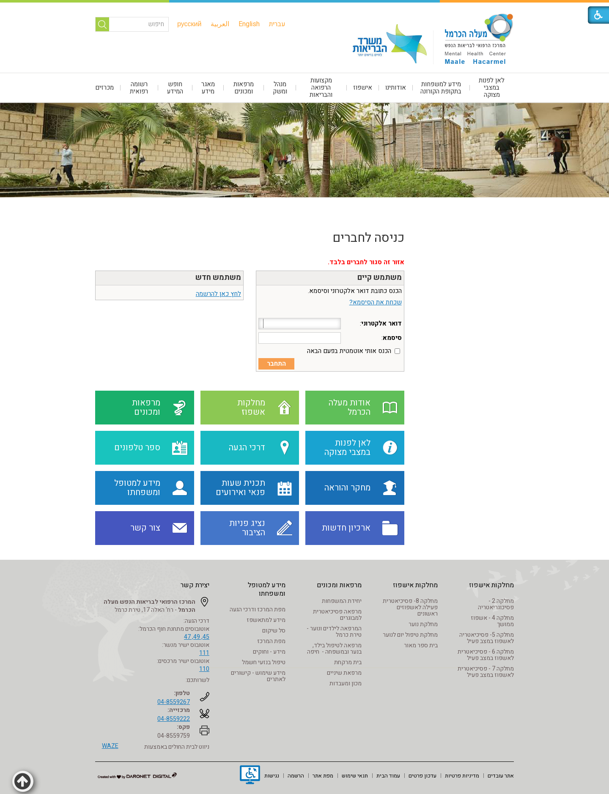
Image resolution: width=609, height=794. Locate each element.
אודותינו (395, 87)
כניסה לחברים (368, 238)
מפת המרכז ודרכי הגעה (257, 609)
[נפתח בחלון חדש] (250, 775)
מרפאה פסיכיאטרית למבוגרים (337, 614)
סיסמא (392, 337)
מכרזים (104, 87)
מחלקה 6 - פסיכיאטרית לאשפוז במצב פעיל (486, 655)
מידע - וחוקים (269, 651)
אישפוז (362, 87)
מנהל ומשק (280, 87)
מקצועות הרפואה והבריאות (321, 87)
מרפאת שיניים (344, 672)
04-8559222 (173, 719)
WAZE (110, 746)
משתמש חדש (218, 277)
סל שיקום (273, 630)
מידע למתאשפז (266, 620)
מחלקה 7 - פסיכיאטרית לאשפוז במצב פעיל (486, 671)
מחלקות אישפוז (491, 585)
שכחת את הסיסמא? (375, 302)
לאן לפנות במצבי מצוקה (492, 87)
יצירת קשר (195, 585)
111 (204, 653)
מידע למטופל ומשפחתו (266, 589)
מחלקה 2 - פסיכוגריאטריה (496, 604)
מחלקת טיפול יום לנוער (410, 634)
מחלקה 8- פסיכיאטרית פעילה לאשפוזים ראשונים (410, 607)
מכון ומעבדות (345, 683)
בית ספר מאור (421, 645)
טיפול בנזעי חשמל (263, 662)
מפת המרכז (271, 641)
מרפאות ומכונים (243, 87)
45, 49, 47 (196, 636)
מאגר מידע (208, 87)
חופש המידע (175, 87)
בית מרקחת (348, 662)
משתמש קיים (379, 277)
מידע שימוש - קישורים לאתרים (258, 676)
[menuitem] (277, 24)
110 (204, 669)
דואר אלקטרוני (381, 323)
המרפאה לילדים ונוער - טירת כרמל (334, 631)
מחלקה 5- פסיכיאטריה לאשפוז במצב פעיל (486, 638)
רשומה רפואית (139, 87)
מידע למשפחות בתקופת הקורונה (440, 87)
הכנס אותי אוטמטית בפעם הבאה (349, 351)
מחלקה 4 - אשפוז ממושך (492, 621)
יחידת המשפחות (342, 601)
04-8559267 (173, 702)
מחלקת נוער (423, 624)
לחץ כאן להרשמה (218, 293)
